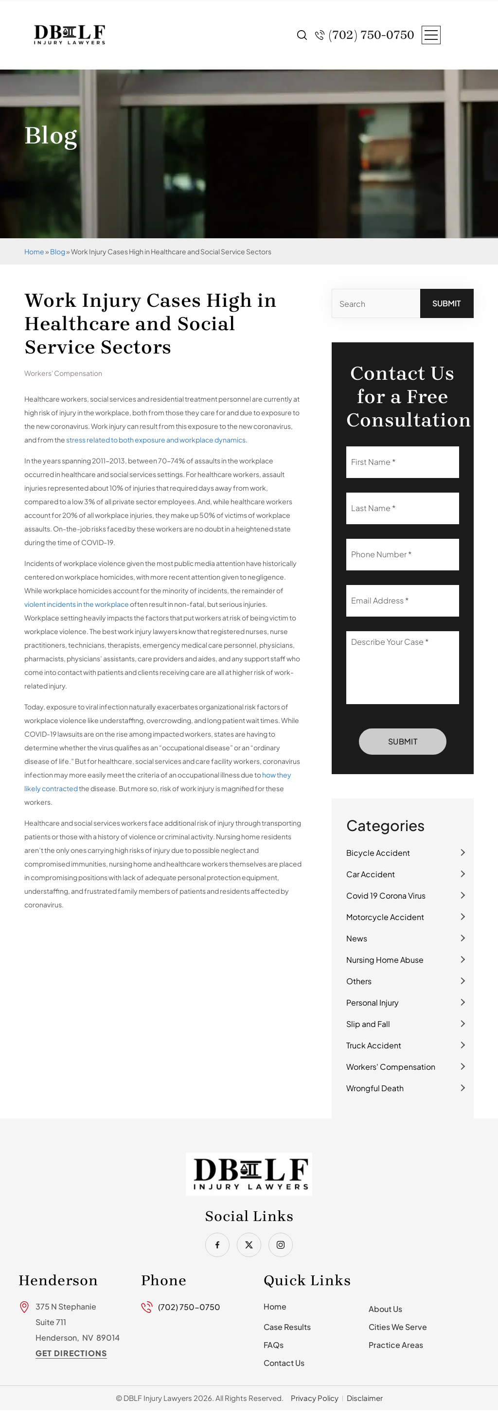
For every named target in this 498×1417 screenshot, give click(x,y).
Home (34, 251)
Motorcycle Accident (385, 917)
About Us (385, 1309)
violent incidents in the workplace (76, 604)
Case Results (287, 1327)
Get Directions (71, 1353)
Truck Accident (373, 1045)
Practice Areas (396, 1345)
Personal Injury (372, 1002)
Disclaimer (365, 1397)
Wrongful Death (375, 1088)
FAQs (274, 1345)
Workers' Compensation (390, 1067)
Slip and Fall (368, 1024)
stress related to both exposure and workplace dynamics (156, 439)
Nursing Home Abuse (385, 960)
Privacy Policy (314, 1397)
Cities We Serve (398, 1327)
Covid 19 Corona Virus (386, 895)
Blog (57, 251)
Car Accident (370, 874)
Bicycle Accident (378, 853)
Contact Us (284, 1363)
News (356, 938)
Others (359, 981)
